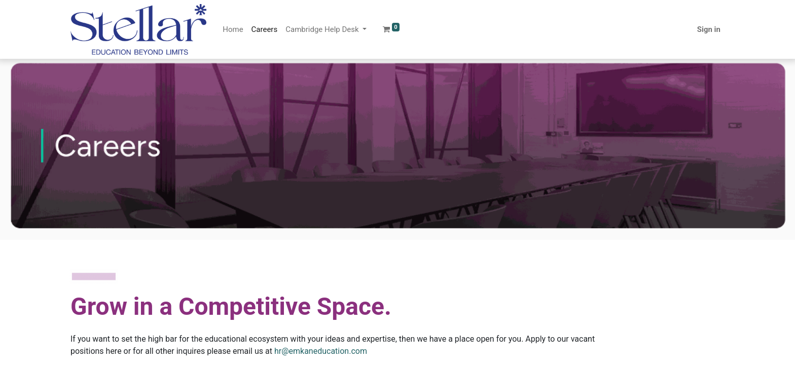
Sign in (708, 29)
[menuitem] (233, 30)
